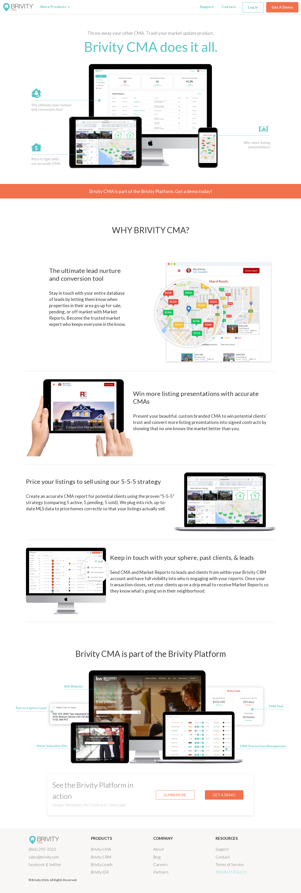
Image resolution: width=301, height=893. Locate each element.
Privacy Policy (231, 872)
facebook (37, 864)
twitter (55, 864)
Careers (160, 864)
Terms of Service (230, 864)
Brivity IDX (100, 872)
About (158, 849)
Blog (156, 857)
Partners (161, 872)
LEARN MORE (175, 795)
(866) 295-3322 (42, 849)
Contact (229, 6)
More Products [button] (55, 6)
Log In (253, 7)
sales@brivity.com (44, 857)
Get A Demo (282, 7)
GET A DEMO (224, 795)
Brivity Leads (102, 864)
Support (207, 6)
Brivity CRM (101, 857)
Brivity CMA (101, 849)
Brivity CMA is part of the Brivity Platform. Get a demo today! (150, 191)
